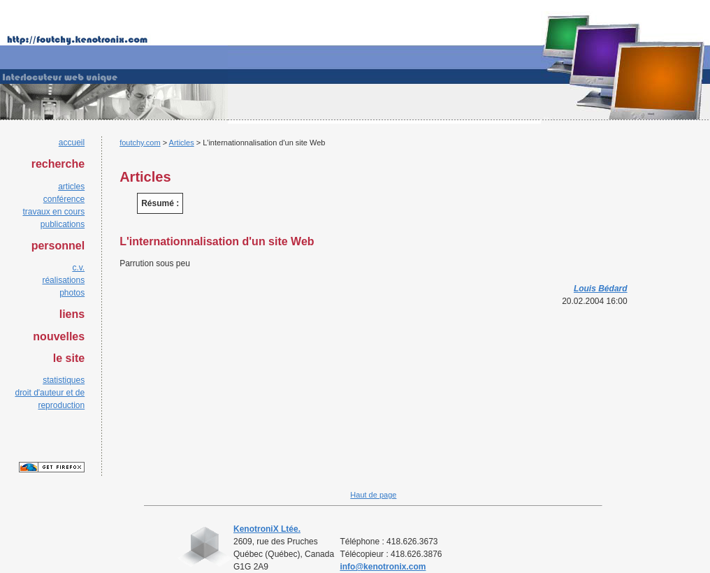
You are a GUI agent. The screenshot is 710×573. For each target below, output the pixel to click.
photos (72, 293)
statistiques (64, 380)
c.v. (78, 268)
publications (63, 224)
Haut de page (373, 495)
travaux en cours (53, 212)
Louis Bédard (601, 288)
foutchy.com (140, 142)
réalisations (63, 280)
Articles (181, 142)
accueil (72, 142)
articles (71, 186)
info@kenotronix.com (383, 567)
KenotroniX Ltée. (266, 529)
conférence (64, 199)
